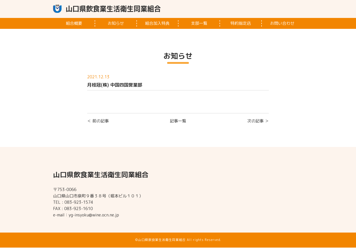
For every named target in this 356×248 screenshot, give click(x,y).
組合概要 (74, 24)
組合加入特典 (157, 24)
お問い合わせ (282, 24)
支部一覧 (199, 24)
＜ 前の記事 (98, 121)
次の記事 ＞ (258, 121)
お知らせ (116, 24)
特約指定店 (240, 24)
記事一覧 (178, 121)
